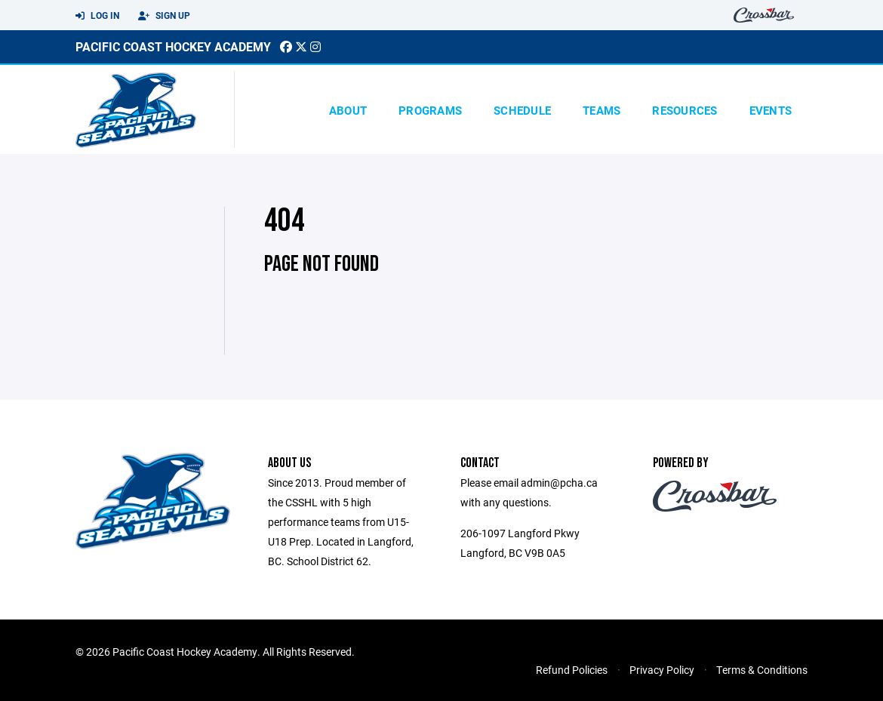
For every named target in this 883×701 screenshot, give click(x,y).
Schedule (522, 110)
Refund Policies (572, 670)
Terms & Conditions (762, 670)
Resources (684, 110)
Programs (430, 110)
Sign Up (164, 16)
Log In (97, 16)
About (348, 110)
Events (770, 110)
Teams (601, 110)
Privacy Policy (661, 670)
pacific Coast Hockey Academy (173, 46)
